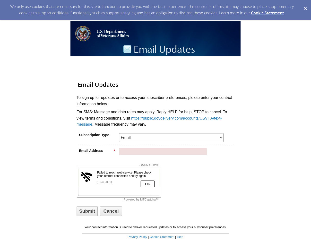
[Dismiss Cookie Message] (305, 4)
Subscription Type (94, 135)
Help (180, 237)
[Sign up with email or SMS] (87, 211)
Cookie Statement (267, 13)
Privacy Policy (137, 237)
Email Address (97, 151)
